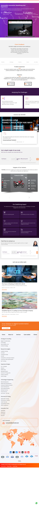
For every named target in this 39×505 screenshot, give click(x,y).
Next (23, 141)
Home (3, 334)
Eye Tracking (3, 361)
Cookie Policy (15, 466)
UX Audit (3, 352)
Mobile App (3, 369)
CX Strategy (3, 342)
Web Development (5, 381)
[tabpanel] (19, 137)
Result (28, 62)
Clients (35, 334)
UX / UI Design (4, 366)
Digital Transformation (5, 341)
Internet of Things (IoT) (5, 372)
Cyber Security (4, 402)
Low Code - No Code (5, 393)
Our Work (36, 62)
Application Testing (5, 398)
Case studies (27, 334)
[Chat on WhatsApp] (36, 503)
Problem (2, 62)
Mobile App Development (6, 383)
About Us (10, 334)
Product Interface (4, 374)
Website (2, 368)
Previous (15, 141)
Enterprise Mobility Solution (6, 385)
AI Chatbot (3, 413)
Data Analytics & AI (5, 344)
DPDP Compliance (4, 405)
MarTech (3, 415)
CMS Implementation (5, 388)
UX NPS (2, 356)
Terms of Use (3, 466)
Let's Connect (6, 328)
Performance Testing (5, 400)
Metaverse (3, 412)
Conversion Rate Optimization (7, 359)
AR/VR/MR (3, 410)
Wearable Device (4, 371)
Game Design (3, 376)
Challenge (11, 62)
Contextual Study (4, 354)
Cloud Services (4, 391)
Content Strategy (4, 345)
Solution (20, 62)
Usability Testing (4, 351)
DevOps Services (4, 390)
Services (18, 334)
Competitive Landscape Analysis (7, 357)
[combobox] (13, 159)
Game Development (5, 386)
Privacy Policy (9, 466)
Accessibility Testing (5, 403)
